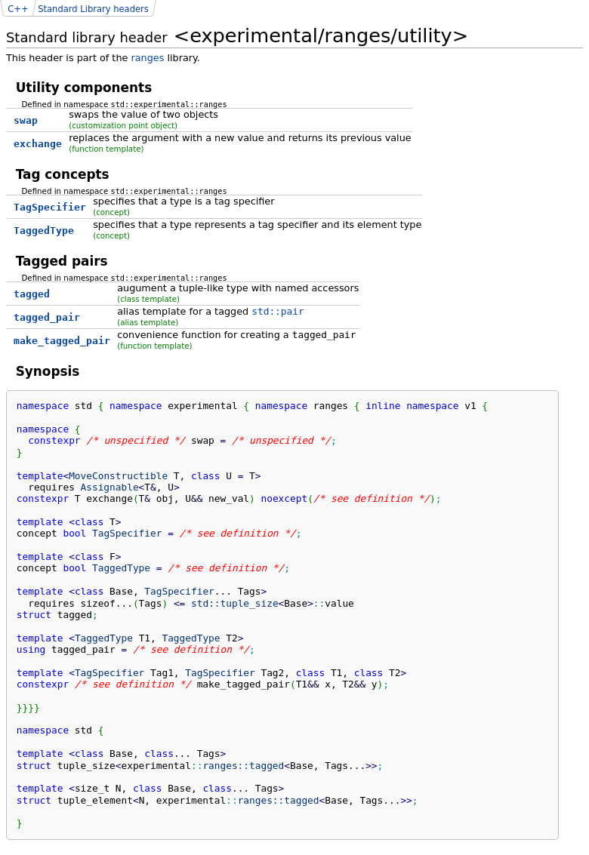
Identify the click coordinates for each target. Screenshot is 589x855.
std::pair (277, 311)
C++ (18, 9)
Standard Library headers (93, 9)
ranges (147, 57)
